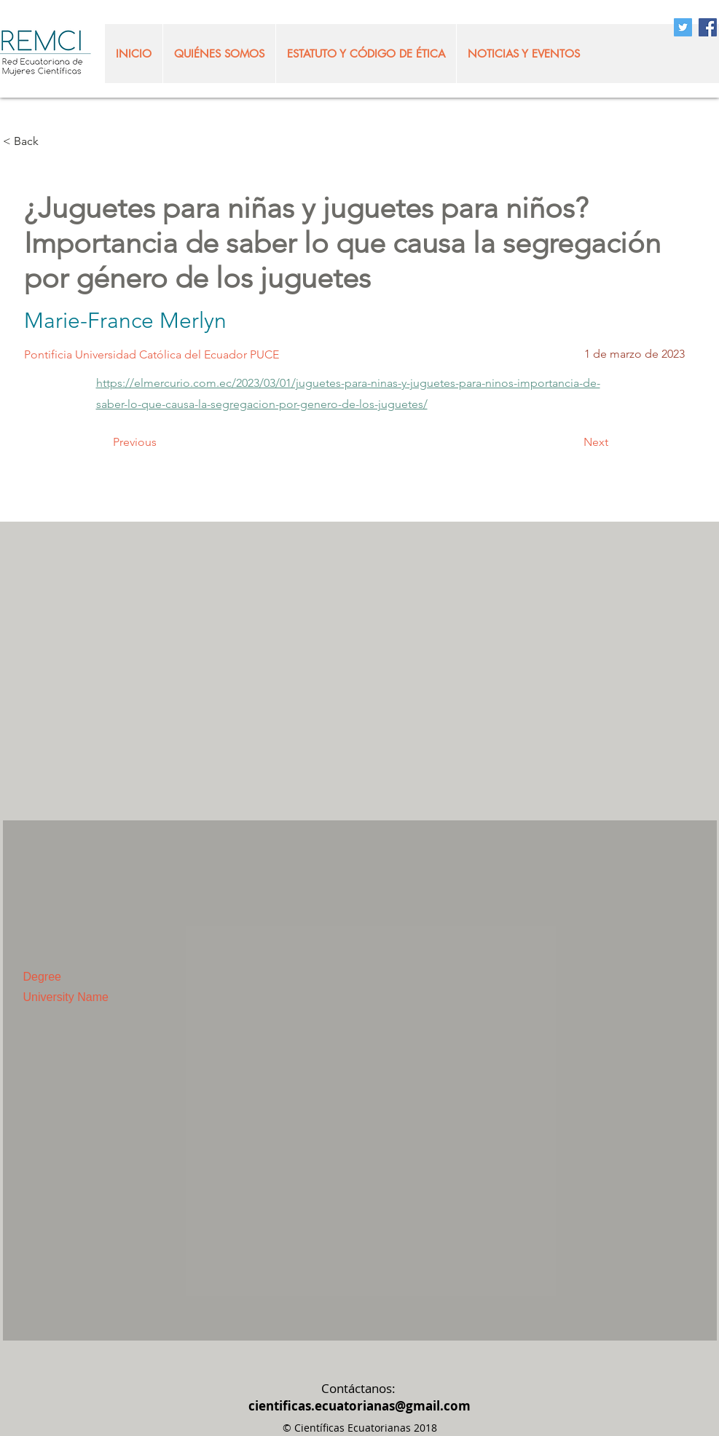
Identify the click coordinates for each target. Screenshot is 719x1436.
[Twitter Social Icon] (683, 27)
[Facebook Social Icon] (708, 27)
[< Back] (51, 141)
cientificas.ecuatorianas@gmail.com (359, 1405)
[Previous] (161, 443)
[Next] (571, 443)
